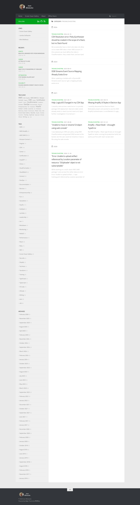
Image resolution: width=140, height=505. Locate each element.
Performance (31, 111)
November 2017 (24, 474)
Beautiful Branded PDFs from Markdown (31, 53)
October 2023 (23, 363)
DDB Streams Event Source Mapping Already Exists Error (66, 73)
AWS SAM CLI (35, 98)
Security (33, 113)
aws (28, 117)
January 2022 (23, 400)
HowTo (20, 51)
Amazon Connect (24, 139)
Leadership (30, 109)
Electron (40, 104)
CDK (30, 99)
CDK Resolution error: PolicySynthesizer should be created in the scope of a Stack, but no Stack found (68, 40)
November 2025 (24, 318)
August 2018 (23, 466)
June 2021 (22, 417)
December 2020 (24, 429)
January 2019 (23, 458)
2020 (54, 146)
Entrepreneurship (22, 107)
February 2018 (23, 470)
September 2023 (24, 368)
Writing (25, 117)
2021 (54, 93)
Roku (40, 111)
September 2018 (24, 462)
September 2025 (24, 323)
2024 (54, 27)
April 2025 (22, 331)
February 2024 (23, 355)
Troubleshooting (57, 34)
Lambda (25, 109)
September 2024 (24, 347)
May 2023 (22, 384)
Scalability (21, 83)
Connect (20, 104)
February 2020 (23, 437)
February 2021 (23, 421)
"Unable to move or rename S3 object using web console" (67, 126)
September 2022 (24, 392)
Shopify (37, 113)
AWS (20, 97)
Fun (28, 107)
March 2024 (23, 351)
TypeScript (31, 115)
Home (20, 16)
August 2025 (23, 327)
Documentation (33, 104)
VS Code (42, 115)
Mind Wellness (23, 39)
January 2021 (23, 425)
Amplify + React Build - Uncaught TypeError (101, 126)
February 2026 (23, 314)
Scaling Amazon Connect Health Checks (30, 85)
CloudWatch (40, 102)
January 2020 (23, 441)
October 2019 (23, 445)
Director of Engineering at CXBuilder (30, 69)
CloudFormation (32, 102)
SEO (43, 111)
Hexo (26, 501)
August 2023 (23, 372)
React (36, 111)
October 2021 (23, 409)
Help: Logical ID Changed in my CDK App (68, 102)
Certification (40, 100)
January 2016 (23, 478)
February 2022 (23, 396)
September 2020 (24, 433)
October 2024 (23, 343)
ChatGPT (20, 102)
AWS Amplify (26, 98)
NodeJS (26, 111)
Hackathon (32, 106)
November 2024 (24, 339)
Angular (26, 100)
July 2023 (22, 376)
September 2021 (24, 413)
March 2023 (23, 388)
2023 (54, 62)
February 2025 (23, 335)
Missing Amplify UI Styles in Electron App (104, 102)
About (44, 16)
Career (20, 59)
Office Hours (52, 16)
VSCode (20, 117)
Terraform (20, 115)
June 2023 (22, 380)
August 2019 (23, 449)
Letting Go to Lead (24, 61)
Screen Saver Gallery (32, 16)
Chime (24, 102)
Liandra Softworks (25, 35)
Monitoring (20, 111)
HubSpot (20, 109)
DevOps (26, 104)
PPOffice (37, 501)
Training (26, 115)
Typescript (37, 115)
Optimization (22, 75)
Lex (34, 109)
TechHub (42, 113)
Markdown (38, 109)
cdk (31, 117)
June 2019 (22, 454)
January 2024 (23, 359)
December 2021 (24, 404)
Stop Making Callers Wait (26, 77)
